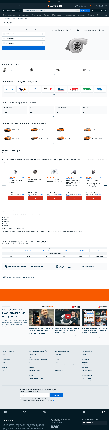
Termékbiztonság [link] (59, 367)
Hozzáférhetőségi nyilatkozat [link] (36, 374)
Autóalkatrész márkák (87, 377)
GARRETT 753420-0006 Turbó (93, 183)
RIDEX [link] (3, 367)
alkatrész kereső (6, 18)
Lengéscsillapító (85, 356)
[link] (12, 6)
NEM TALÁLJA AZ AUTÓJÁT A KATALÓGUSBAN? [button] (14, 52)
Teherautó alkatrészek (10, 15)
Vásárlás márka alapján (87, 369)
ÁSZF (30, 359)
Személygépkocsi (10, 10)
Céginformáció (5, 353)
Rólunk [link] (3, 351)
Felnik (47, 15)
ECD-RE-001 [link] (46, 247)
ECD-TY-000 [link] (81, 247)
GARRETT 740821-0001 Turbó (74, 182)
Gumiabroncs (37, 15)
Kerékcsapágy (85, 364)
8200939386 (5, 274)
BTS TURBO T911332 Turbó (16, 181)
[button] (80, 6)
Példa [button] (76, 10)
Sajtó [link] (3, 359)
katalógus (14, 18)
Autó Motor (20, 18)
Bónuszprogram (6, 356)
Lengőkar (84, 361)
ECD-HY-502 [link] (63, 247)
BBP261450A (26, 274)
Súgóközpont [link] (58, 351)
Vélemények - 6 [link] (89, 178)
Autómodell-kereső (86, 374)
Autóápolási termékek (87, 367)
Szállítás (57, 356)
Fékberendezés (103, 15)
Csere (56, 364)
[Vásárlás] (16, 198)
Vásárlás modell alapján (87, 372)
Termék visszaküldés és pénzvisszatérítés (65, 361)
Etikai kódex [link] (31, 372)
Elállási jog (31, 364)
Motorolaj (82, 15)
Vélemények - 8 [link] (70, 178)
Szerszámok (57, 15)
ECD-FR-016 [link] (28, 247)
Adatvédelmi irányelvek (34, 367)
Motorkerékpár (25, 15)
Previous (4, 184)
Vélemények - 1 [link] (12, 178)
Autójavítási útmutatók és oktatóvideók (38, 356)
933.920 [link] (11, 247)
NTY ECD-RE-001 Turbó (54, 180)
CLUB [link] (59, 1)
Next (105, 184)
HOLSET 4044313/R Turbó (35, 180)
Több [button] (53, 396)
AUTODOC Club (32, 351)
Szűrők (92, 15)
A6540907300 (18, 274)
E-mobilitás (84, 351)
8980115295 (32, 274)
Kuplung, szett (85, 359)
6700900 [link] (98, 247)
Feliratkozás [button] (56, 392)
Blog (30, 353)
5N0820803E (12, 274)
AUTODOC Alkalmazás (7, 361)
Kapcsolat (57, 359)
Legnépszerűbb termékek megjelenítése (96, 159)
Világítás (84, 353)
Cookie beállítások (33, 369)
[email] (34, 392)
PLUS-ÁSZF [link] (31, 361)
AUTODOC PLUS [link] (6, 364)
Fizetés (57, 353)
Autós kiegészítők (70, 15)
